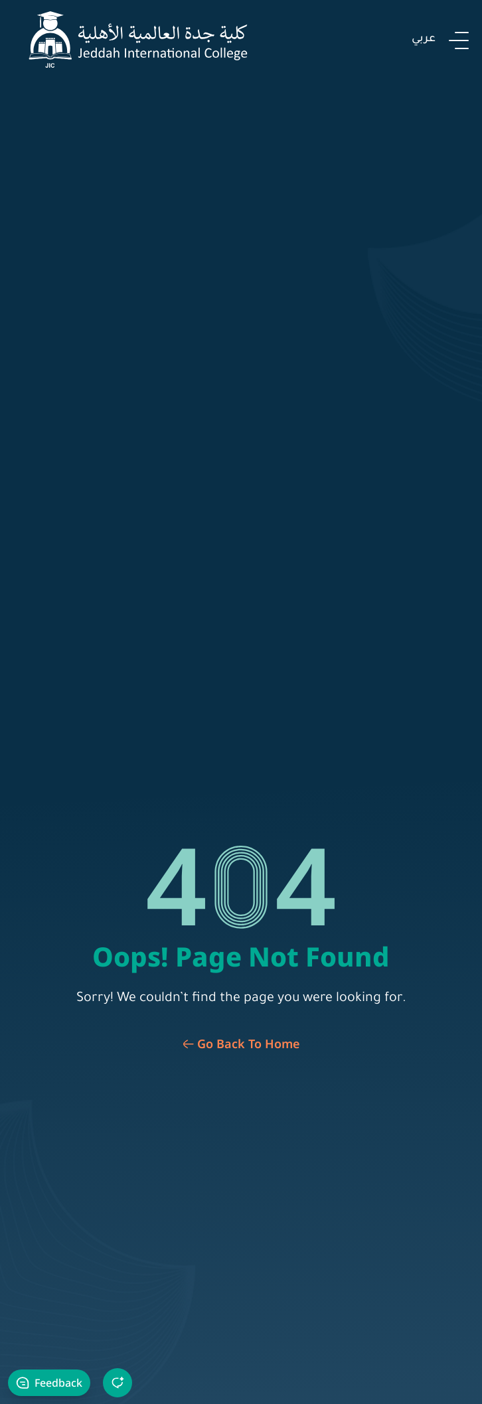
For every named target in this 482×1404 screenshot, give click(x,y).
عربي (424, 39)
